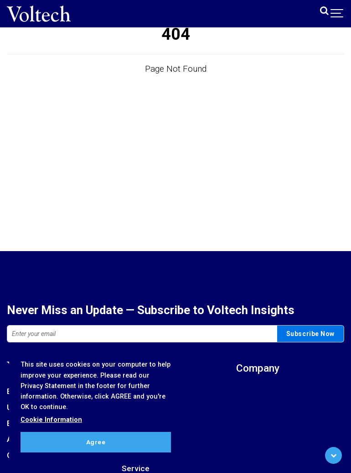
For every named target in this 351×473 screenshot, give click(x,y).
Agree (96, 442)
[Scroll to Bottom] (333, 455)
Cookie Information (51, 420)
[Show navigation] (337, 13)
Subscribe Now (310, 333)
